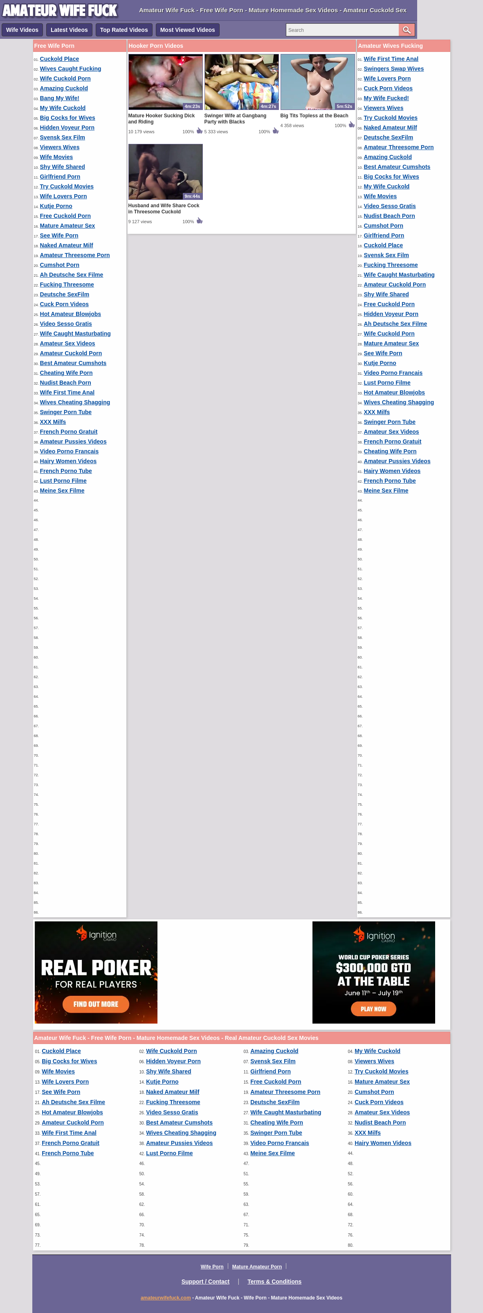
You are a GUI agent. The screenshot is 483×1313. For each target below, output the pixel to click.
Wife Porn (212, 1267)
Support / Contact (205, 1281)
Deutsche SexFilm (65, 294)
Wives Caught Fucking (70, 68)
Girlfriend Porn (60, 176)
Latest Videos (69, 30)
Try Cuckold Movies (67, 186)
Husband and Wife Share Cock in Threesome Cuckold (164, 209)
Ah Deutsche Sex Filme (71, 274)
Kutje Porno (56, 206)
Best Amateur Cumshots (73, 363)
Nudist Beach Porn (65, 382)
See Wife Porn (59, 235)
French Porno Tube (66, 471)
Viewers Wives (60, 147)
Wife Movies (56, 157)
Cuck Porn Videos (64, 304)
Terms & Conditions (274, 1281)
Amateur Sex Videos (67, 343)
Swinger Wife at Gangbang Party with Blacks (235, 119)
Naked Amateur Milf (66, 245)
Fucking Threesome (67, 284)
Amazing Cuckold (64, 88)
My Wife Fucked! (386, 98)
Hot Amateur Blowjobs (70, 314)
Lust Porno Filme (63, 480)
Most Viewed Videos (187, 30)
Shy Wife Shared (62, 167)
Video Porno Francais (69, 451)
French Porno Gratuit (69, 431)
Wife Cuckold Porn (65, 78)
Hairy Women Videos (68, 461)
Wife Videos (22, 30)
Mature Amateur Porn (257, 1267)
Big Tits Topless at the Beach (314, 116)
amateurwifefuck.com (166, 1298)
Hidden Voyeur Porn (67, 127)
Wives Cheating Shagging (75, 402)
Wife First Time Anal (67, 392)
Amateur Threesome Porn (75, 255)
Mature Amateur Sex (67, 225)
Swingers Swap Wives (394, 68)
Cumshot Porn (59, 265)
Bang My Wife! (59, 98)
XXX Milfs (53, 422)
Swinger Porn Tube (66, 412)
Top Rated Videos (124, 30)
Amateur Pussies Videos (73, 441)
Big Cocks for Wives (67, 117)
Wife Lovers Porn (63, 196)
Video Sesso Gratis (66, 323)
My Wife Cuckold (63, 108)
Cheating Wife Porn (66, 373)
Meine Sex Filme (62, 490)
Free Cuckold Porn (65, 216)
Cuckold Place (59, 59)
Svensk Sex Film (62, 137)
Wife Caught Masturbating (75, 333)
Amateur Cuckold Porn (71, 353)
